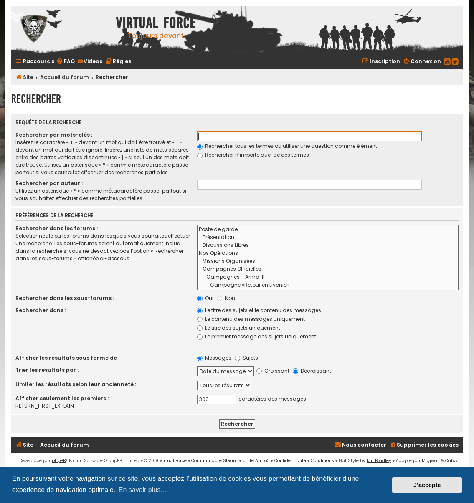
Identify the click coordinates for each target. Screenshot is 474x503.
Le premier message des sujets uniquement (256, 336)
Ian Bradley (379, 460)
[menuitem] (65, 61)
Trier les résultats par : (47, 369)
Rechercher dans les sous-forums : (64, 298)
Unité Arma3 (256, 460)
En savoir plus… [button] (143, 489)
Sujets (246, 357)
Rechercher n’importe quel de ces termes (253, 154)
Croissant (272, 370)
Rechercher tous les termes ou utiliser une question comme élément (287, 146)
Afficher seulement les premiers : (62, 398)
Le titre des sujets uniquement (238, 327)
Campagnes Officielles (328, 269)
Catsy (451, 460)
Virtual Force (173, 460)
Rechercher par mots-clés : (53, 134)
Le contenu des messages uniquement (251, 319)
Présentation (328, 237)
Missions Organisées (328, 261)
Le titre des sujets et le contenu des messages (259, 310)
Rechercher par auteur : (49, 183)
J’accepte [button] (427, 485)
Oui (205, 298)
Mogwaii (431, 460)
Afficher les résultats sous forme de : (67, 357)
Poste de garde (328, 230)
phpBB (59, 460)
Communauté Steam (214, 460)
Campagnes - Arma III (328, 277)
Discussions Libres (328, 245)
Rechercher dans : (40, 310)
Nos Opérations (328, 253)
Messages (214, 357)
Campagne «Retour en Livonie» (328, 285)
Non (226, 298)
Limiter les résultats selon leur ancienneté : (75, 384)
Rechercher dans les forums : (56, 228)
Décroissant (312, 370)
